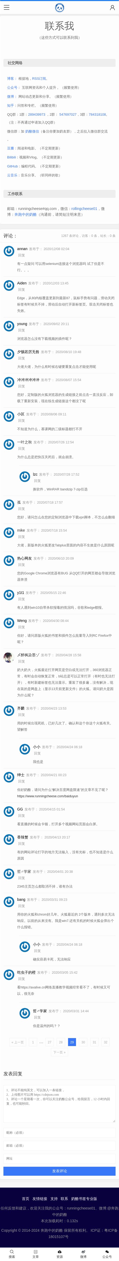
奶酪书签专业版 (84, 1199)
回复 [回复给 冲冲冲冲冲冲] (21, 386)
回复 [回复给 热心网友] (21, 565)
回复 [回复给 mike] (21, 537)
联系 (64, 1199)
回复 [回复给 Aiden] (21, 290)
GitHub (12, 166)
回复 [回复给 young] (21, 330)
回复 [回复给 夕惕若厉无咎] (21, 358)
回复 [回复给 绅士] (21, 781)
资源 (59, 1254)
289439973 (36, 114)
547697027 (68, 114)
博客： (12, 79)
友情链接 (39, 1199)
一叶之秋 (24, 442)
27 (49, 1042)
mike (21, 530)
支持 (54, 1199)
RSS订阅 (39, 79)
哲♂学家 (24, 871)
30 (83, 1042)
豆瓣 (10, 148)
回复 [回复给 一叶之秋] (21, 449)
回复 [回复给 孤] (21, 509)
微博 (83, 1254)
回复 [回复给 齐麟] (21, 715)
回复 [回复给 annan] (21, 255)
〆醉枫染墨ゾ (28, 655)
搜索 (12, 1254)
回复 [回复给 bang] (21, 906)
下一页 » (59, 1052)
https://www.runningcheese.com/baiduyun (47, 796)
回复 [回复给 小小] (37, 753)
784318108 (97, 114)
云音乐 (12, 175)
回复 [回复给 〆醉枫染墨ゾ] (21, 661)
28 (61, 1042)
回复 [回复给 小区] (21, 421)
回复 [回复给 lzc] (37, 481)
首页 (25, 1199)
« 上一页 (18, 1042)
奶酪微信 (32, 131)
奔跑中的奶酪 (26, 214)
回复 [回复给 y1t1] (21, 599)
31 (94, 1042)
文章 (35, 1254)
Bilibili (11, 157)
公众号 (12, 88)
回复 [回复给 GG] (21, 816)
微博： (12, 97)
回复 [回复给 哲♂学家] (21, 878)
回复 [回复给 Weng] (21, 627)
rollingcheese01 (84, 209)
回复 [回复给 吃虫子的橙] (21, 979)
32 (105, 1042)
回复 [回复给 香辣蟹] (21, 844)
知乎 (10, 105)
